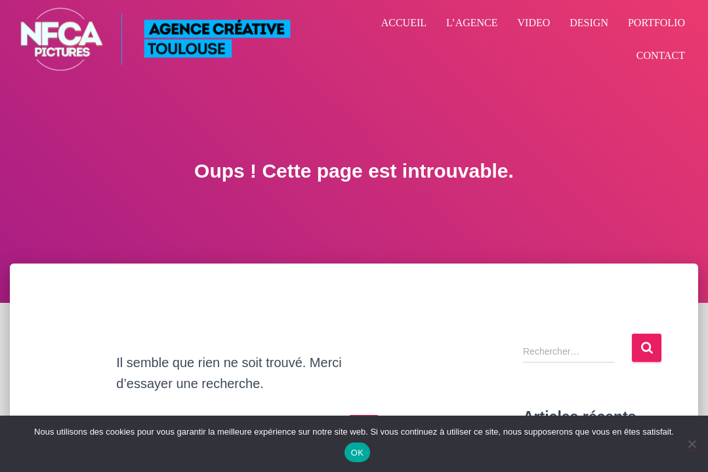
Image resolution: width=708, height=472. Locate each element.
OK (357, 453)
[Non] (691, 443)
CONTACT (660, 55)
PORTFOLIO (656, 22)
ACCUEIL (404, 22)
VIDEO (534, 22)
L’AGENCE (472, 22)
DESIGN (589, 22)
